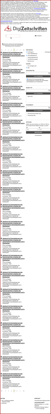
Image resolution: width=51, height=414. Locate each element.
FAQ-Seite (35, 1)
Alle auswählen (38, 76)
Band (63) (30, 96)
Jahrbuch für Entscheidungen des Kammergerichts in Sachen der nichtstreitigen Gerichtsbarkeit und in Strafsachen (13, 55)
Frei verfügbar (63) (31, 66)
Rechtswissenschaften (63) (34, 113)
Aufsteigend (29, 52)
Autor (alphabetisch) (31, 53)
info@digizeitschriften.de (39, 8)
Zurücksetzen (38, 135)
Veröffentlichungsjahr (32, 59)
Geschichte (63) (31, 115)
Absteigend (47, 52)
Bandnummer (30, 61)
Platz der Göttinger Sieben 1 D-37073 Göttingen (42, 408)
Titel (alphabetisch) (31, 55)
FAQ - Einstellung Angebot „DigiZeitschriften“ (8, 401)
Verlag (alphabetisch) (32, 57)
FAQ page (38, 13)
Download (4, 403)
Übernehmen (38, 132)
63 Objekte (38, 35)
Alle (27, 67)
